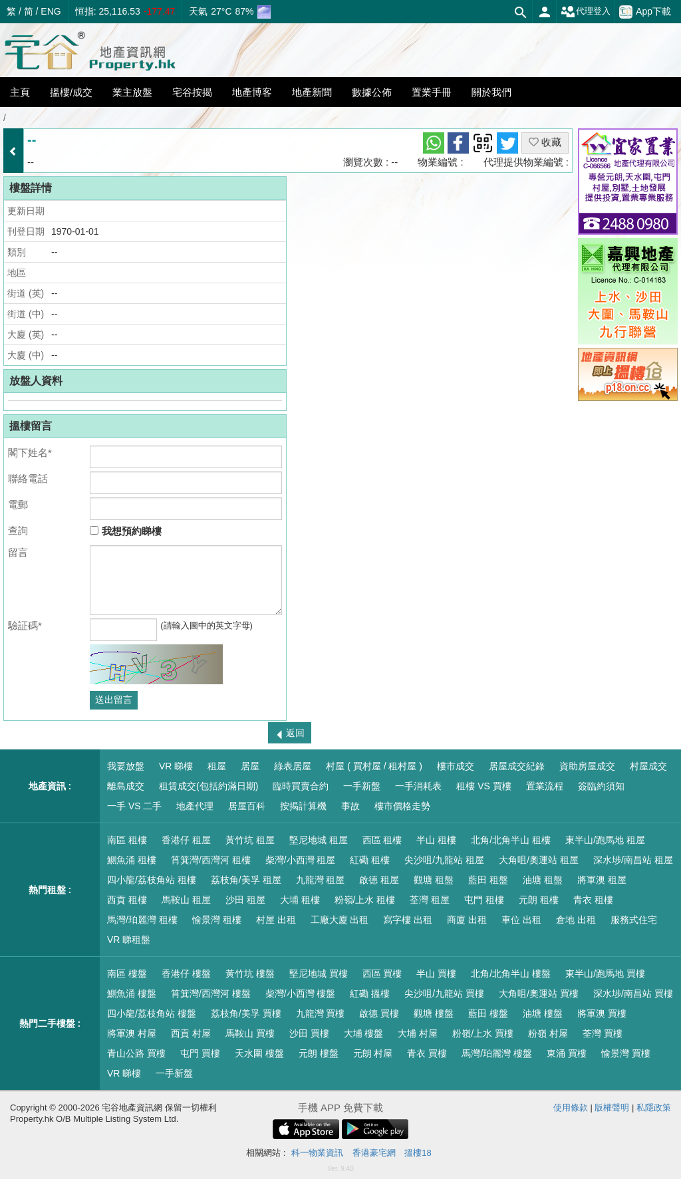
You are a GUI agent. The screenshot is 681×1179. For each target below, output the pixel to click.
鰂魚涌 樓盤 (131, 993)
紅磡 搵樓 (370, 993)
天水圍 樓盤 (259, 1053)
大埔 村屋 (418, 1033)
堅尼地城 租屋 (318, 840)
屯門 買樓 (200, 1053)
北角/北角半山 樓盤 (511, 973)
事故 (350, 806)
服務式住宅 (634, 919)
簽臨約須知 (601, 786)
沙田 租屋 (245, 899)
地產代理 (194, 806)
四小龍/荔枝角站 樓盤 (151, 1013)
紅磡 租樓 (370, 859)
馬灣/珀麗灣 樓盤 (497, 1053)
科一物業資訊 (317, 1153)
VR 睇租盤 (128, 939)
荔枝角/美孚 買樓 (246, 1013)
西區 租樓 (382, 840)
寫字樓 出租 (407, 919)
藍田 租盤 (488, 879)
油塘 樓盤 (543, 1013)
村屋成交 (648, 766)
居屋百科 (246, 806)
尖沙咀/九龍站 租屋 (444, 859)
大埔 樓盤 (364, 1033)
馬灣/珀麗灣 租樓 (142, 919)
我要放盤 (125, 766)
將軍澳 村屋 (131, 1033)
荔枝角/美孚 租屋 (246, 879)
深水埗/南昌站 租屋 (633, 859)
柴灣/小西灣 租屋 (300, 859)
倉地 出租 (576, 919)
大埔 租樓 (300, 899)
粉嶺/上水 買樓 (482, 1033)
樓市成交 (455, 766)
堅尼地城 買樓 (318, 973)
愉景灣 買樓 (625, 1053)
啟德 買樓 (379, 1013)
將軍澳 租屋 (601, 879)
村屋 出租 (276, 919)
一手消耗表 (418, 786)
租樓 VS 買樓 (483, 786)
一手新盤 (361, 786)
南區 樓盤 (127, 973)
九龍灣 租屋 (320, 879)
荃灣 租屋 (430, 899)
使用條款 (570, 1108)
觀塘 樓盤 (434, 1013)
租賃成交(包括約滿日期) (208, 786)
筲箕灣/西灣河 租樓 (211, 859)
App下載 (645, 12)
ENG (51, 11)
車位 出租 (521, 919)
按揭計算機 (303, 806)
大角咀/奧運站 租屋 (539, 859)
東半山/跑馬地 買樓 (605, 973)
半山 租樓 (436, 840)
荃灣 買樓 (602, 1033)
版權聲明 (612, 1108)
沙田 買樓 (309, 1033)
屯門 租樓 (484, 899)
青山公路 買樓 (136, 1053)
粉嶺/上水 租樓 (365, 899)
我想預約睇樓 (125, 531)
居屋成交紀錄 (517, 766)
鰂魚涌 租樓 (131, 859)
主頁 (20, 92)
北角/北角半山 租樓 (511, 840)
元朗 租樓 (539, 899)
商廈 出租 (467, 919)
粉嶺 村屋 (548, 1033)
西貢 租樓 (127, 899)
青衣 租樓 (593, 899)
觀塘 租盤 (434, 879)
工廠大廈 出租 (340, 919)
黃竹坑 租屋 (250, 840)
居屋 (250, 766)
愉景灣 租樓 (216, 919)
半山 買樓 (436, 973)
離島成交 (125, 786)
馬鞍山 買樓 (250, 1033)
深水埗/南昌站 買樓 (633, 993)
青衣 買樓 (427, 1053)
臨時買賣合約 (301, 786)
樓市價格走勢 (402, 806)
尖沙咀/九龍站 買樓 (444, 993)
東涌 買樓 (567, 1053)
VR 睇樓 (176, 766)
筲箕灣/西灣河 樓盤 (211, 993)
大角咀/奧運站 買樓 (539, 993)
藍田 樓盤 (488, 1013)
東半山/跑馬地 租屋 (605, 840)
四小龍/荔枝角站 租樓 (151, 879)
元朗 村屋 (373, 1053)
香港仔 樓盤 (186, 973)
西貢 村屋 (191, 1033)
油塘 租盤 (543, 879)
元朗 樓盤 (319, 1053)
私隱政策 (653, 1108)
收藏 (545, 142)
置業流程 (544, 786)
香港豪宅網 (374, 1153)
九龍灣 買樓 (320, 1013)
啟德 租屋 (379, 879)
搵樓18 (417, 1153)
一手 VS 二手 (134, 806)
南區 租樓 (127, 840)
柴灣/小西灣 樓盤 (300, 993)
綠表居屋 (292, 766)
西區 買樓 (382, 973)
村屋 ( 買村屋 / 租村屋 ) (374, 766)
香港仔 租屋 (186, 840)
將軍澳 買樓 (601, 1013)
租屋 (216, 766)
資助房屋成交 (587, 766)
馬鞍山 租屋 (186, 899)
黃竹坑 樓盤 (250, 973)
